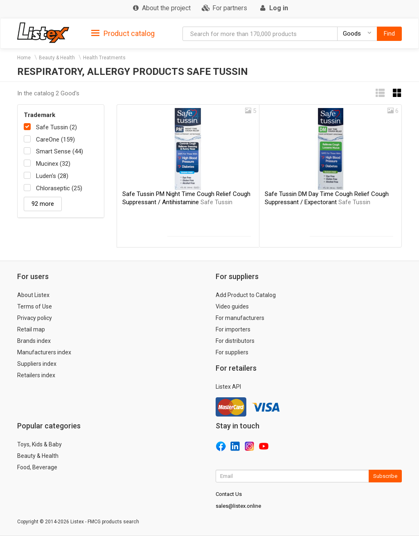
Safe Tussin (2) (56, 127)
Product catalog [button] (123, 33)
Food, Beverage (37, 467)
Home (24, 58)
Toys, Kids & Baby (39, 444)
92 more (43, 203)
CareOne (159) (55, 139)
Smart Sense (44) (59, 151)
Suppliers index (36, 363)
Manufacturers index (44, 352)
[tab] (123, 33)
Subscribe (385, 476)
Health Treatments (104, 58)
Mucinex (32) (53, 163)
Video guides (232, 306)
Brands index (34, 341)
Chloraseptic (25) (59, 188)
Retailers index (36, 375)
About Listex (33, 295)
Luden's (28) (52, 176)
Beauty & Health (57, 58)
